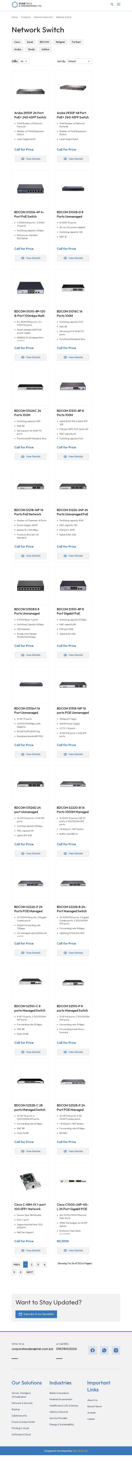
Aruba (17, 49)
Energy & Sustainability (61, 1432)
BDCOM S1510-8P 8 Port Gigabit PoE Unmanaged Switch (71, 616)
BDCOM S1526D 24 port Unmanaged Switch (28, 816)
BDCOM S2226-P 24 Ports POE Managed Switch (29, 916)
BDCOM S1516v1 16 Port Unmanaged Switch (27, 716)
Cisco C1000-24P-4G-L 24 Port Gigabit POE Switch (73, 1215)
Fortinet (77, 41)
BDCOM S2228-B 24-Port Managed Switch (73, 914)
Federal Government (60, 1407)
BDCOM (44, 41)
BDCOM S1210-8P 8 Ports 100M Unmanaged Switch (71, 417)
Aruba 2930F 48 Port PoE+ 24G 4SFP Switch (72, 117)
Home (14, 17)
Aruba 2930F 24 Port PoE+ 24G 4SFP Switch (29, 117)
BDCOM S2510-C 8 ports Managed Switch (27, 1016)
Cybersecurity (19, 1423)
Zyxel (30, 41)
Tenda (31, 49)
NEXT (29, 1279)
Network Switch (63, 17)
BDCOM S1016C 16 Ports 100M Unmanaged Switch (71, 317)
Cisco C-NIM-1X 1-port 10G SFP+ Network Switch (27, 1215)
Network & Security (43, 17)
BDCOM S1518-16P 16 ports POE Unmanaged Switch (72, 716)
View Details (30, 159)
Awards (91, 1420)
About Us (92, 1407)
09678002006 (66, 1357)
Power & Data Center (23, 1429)
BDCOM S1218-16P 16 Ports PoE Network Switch (29, 516)
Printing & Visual (20, 1436)
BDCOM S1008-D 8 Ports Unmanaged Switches (70, 217)
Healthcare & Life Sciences (63, 1413)
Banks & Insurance (59, 1400)
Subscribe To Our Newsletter (37, 1322)
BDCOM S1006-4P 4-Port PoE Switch (29, 215)
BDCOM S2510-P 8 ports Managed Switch (70, 1016)
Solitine (46, 49)
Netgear (61, 41)
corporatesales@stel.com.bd (32, 1357)
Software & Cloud (21, 1442)
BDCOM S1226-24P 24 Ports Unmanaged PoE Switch (72, 516)
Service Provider (58, 1426)
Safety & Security (58, 1419)
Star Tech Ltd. (80, 1458)
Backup (16, 1417)
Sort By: (61, 61)
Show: (15, 61)
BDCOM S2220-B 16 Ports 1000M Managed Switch (71, 816)
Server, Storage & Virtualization (21, 1402)
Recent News (94, 1414)
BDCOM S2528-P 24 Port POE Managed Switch (71, 1116)
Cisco (17, 41)
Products (25, 17)
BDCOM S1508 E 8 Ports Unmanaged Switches (27, 616)
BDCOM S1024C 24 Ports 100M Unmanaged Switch (28, 417)
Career (91, 1426)
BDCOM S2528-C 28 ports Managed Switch (29, 1116)
